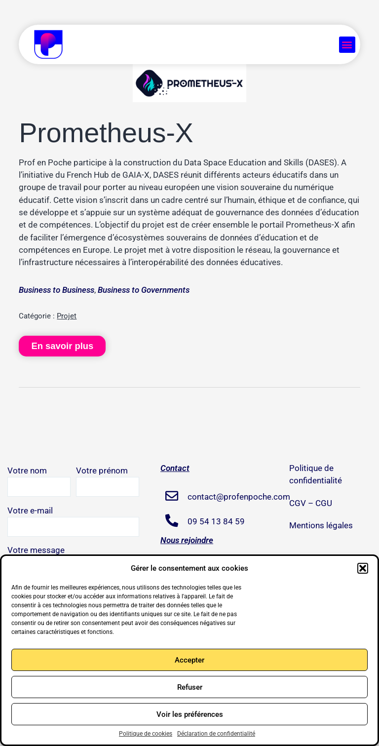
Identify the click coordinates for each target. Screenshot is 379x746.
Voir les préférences (189, 714)
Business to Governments (144, 290)
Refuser (189, 687)
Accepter (189, 660)
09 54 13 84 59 (216, 521)
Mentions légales (321, 525)
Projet (66, 316)
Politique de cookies (145, 733)
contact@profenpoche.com (227, 497)
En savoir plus (62, 346)
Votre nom (39, 481)
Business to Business (56, 290)
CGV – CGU (310, 503)
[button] (363, 568)
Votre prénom (107, 481)
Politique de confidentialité (315, 474)
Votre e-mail (73, 521)
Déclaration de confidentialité (216, 733)
